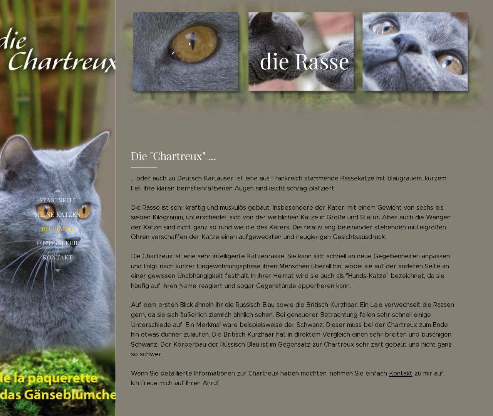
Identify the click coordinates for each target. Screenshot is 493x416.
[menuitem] (57, 200)
